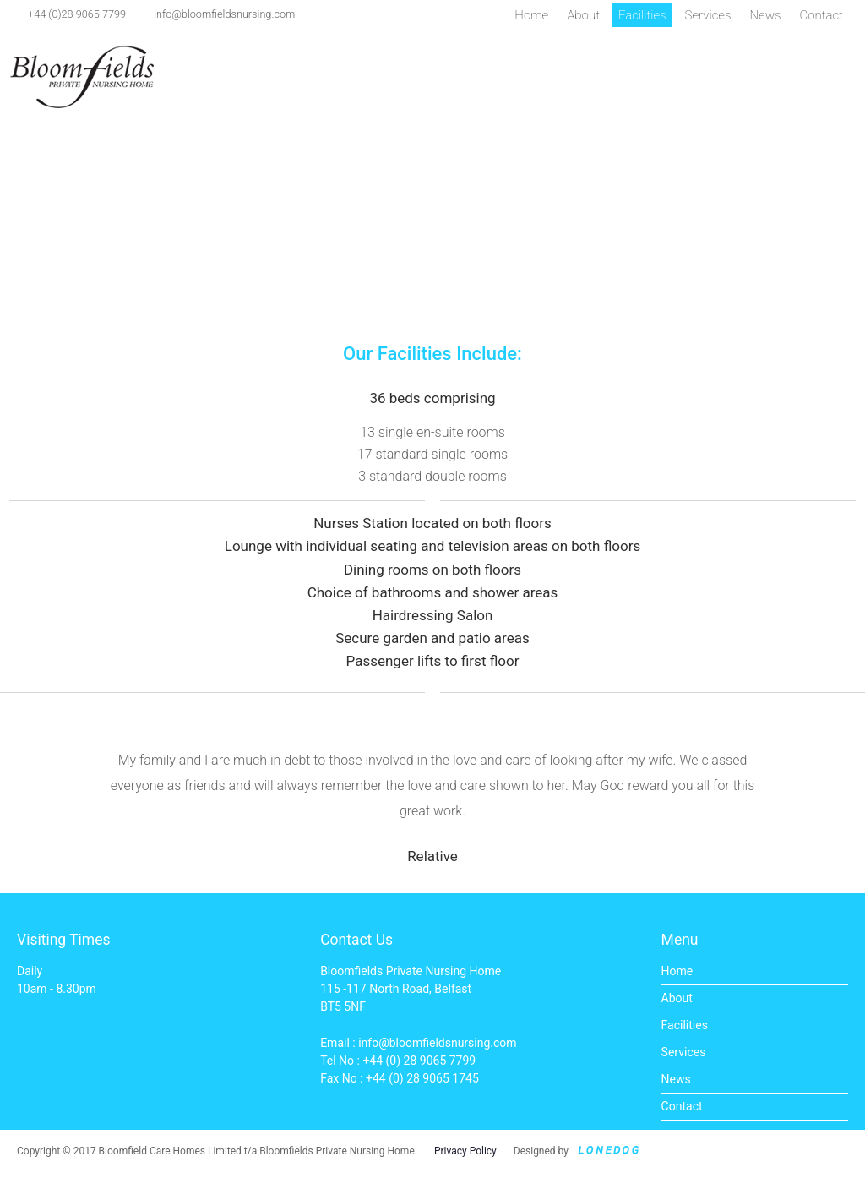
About (583, 15)
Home (531, 15)
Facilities (642, 15)
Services (708, 15)
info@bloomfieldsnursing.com (224, 14)
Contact (821, 15)
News (765, 15)
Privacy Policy (465, 1151)
